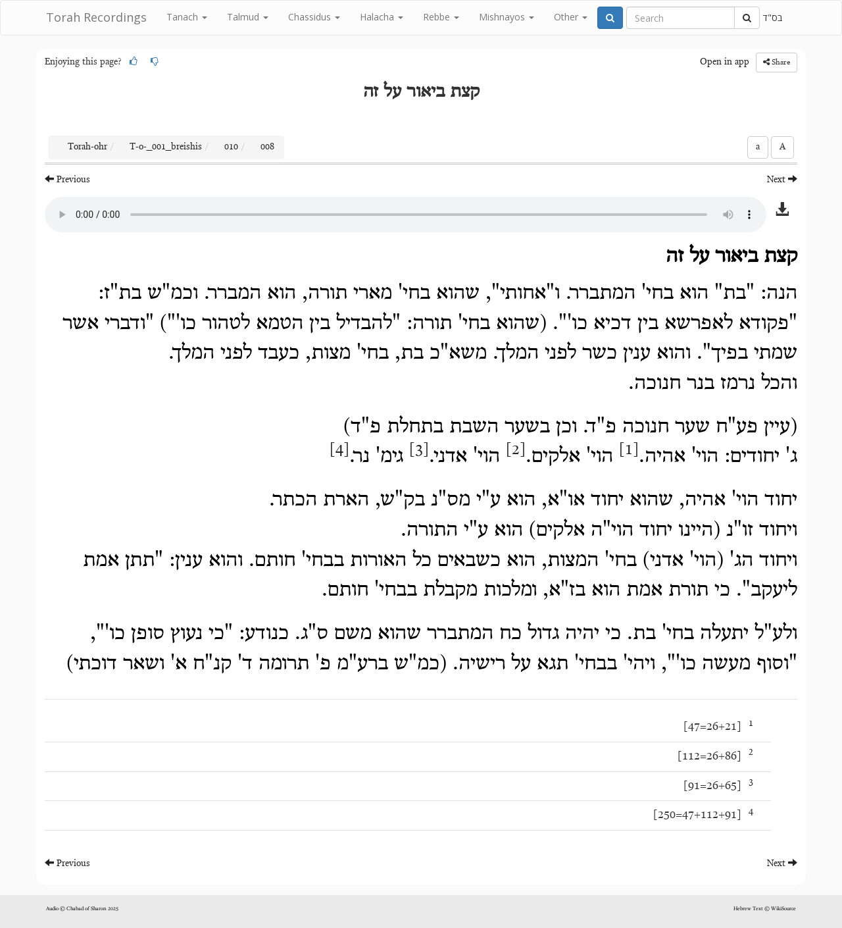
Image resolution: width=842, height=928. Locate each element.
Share (776, 62)
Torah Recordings (96, 17)
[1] (629, 450)
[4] (339, 450)
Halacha (381, 17)
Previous (67, 179)
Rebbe (441, 17)
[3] (419, 450)
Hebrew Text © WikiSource (764, 909)
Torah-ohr (87, 147)
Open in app (724, 62)
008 (267, 147)
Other (570, 17)
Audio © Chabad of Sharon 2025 (82, 909)
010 (231, 147)
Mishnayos (506, 17)
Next (782, 179)
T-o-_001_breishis (166, 147)
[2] (516, 450)
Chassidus (314, 17)
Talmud (247, 17)
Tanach (186, 17)
